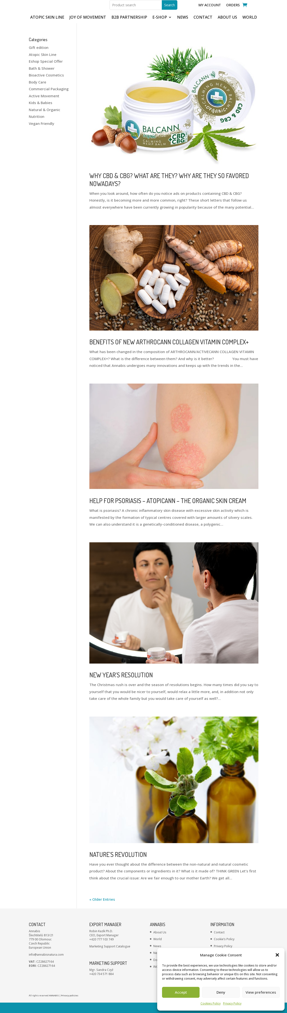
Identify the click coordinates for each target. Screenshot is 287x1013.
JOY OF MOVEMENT (88, 28)
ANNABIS (54, 1005)
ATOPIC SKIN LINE (47, 28)
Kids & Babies (40, 113)
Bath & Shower (41, 78)
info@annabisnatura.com (46, 965)
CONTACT (203, 28)
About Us (159, 943)
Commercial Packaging (49, 99)
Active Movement (44, 106)
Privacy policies (69, 1005)
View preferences (261, 992)
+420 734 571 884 (101, 984)
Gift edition (38, 57)
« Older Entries (102, 909)
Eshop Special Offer (46, 71)
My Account (209, 10)
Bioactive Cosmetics (46, 85)
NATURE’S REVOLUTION (118, 865)
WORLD (249, 28)
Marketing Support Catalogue (109, 957)
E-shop (159, 28)
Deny (221, 992)
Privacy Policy (232, 1003)
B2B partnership (129, 28)
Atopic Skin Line (42, 64)
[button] (277, 955)
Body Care (37, 92)
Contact (219, 943)
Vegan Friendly (41, 133)
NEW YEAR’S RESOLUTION (121, 685)
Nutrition (36, 126)
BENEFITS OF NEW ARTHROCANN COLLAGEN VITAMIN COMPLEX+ (169, 352)
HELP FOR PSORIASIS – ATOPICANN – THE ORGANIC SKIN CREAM (167, 511)
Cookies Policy (211, 1003)
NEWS (182, 28)
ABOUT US (227, 28)
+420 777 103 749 (101, 950)
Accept (181, 992)
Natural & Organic (44, 120)
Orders (233, 10)
